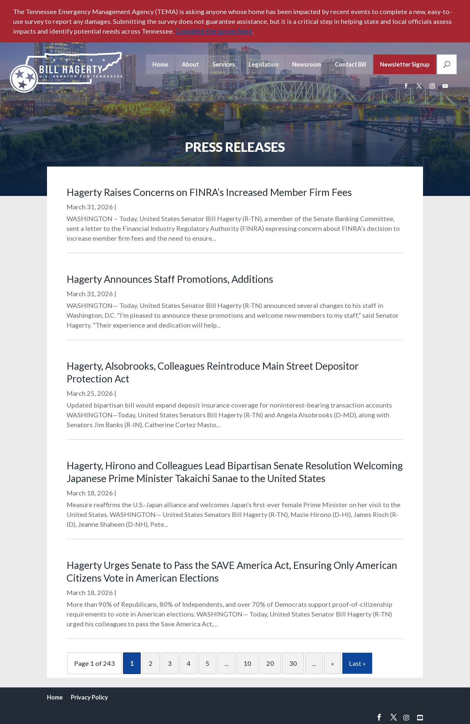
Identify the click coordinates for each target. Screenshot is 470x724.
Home (160, 64)
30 (293, 663)
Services (223, 64)
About (190, 64)
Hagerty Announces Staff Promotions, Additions (170, 279)
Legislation (263, 64)
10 (247, 663)
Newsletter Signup (405, 64)
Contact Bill (350, 64)
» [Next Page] (332, 663)
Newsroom (306, 64)
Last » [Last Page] (357, 663)
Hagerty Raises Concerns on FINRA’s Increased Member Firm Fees (209, 192)
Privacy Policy (89, 697)
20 (270, 663)
